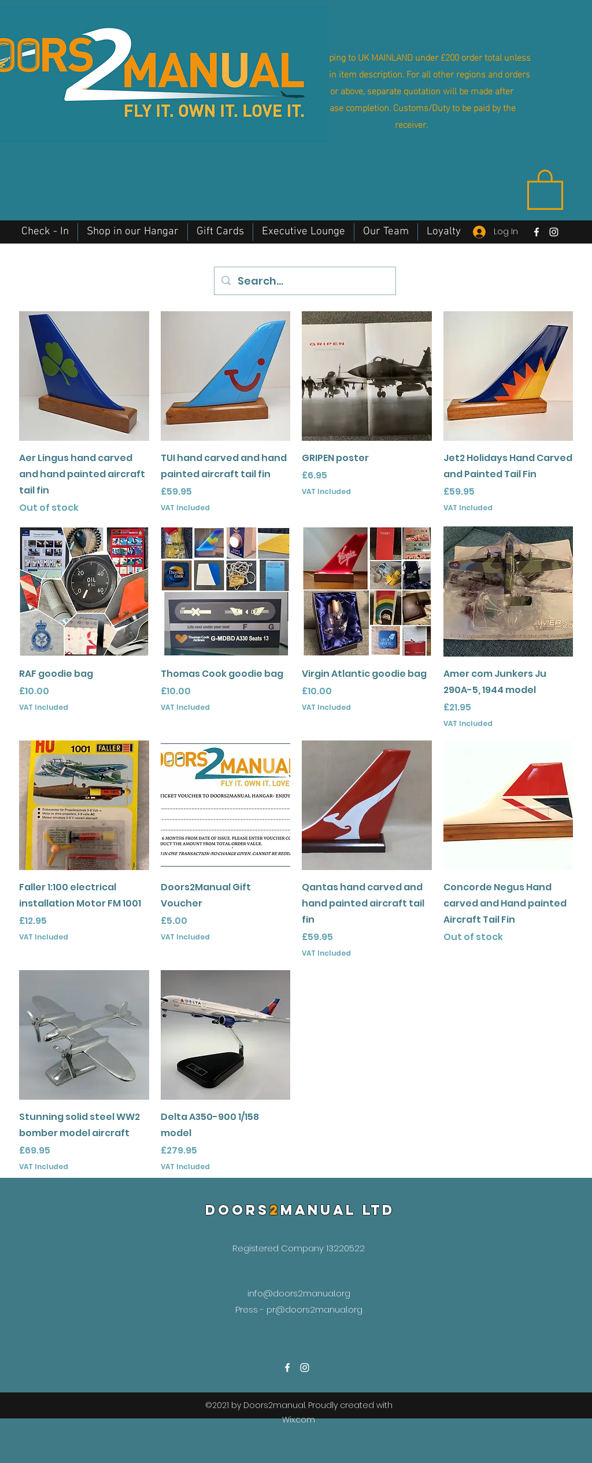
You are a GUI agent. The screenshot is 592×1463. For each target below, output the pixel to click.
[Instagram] (554, 232)
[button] (545, 188)
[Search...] (304, 281)
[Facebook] (536, 232)
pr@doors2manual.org (314, 1309)
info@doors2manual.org (298, 1293)
